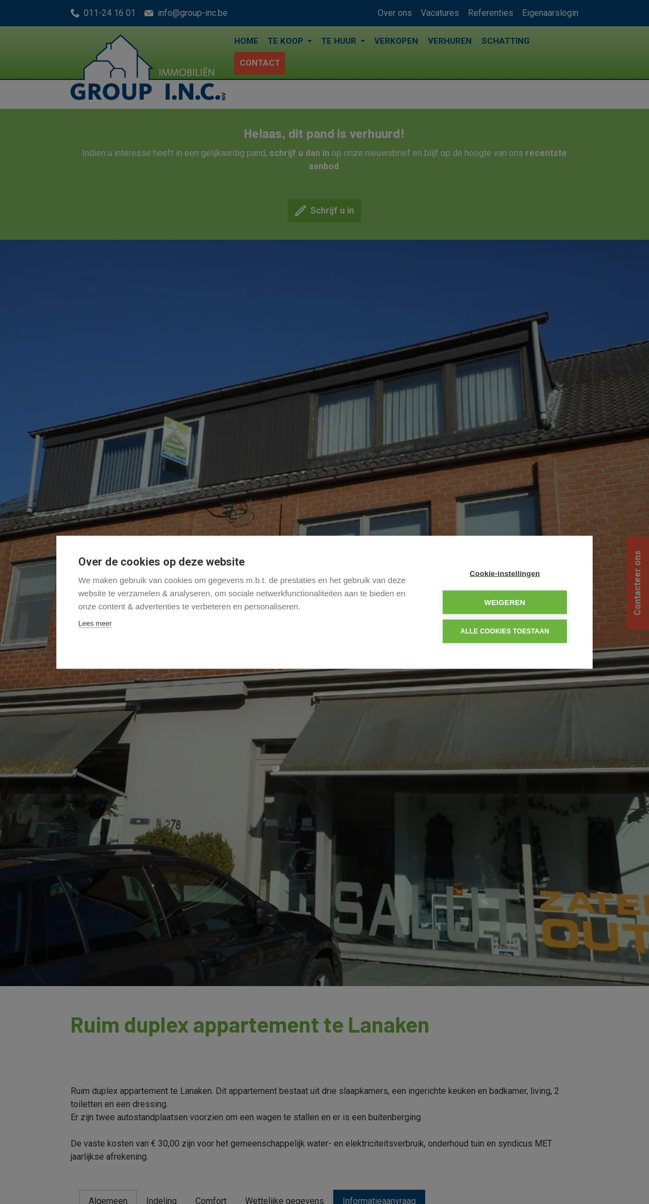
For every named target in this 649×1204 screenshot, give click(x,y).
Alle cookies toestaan (504, 631)
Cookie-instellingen (505, 573)
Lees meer (95, 623)
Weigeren (504, 602)
